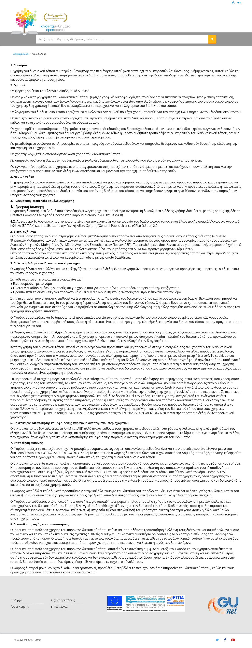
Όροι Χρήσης (20, 606)
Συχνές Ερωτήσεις (63, 600)
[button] (212, 39)
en (239, 2)
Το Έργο (16, 600)
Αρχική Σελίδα (20, 53)
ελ (233, 2)
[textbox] (122, 39)
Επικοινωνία (59, 606)
